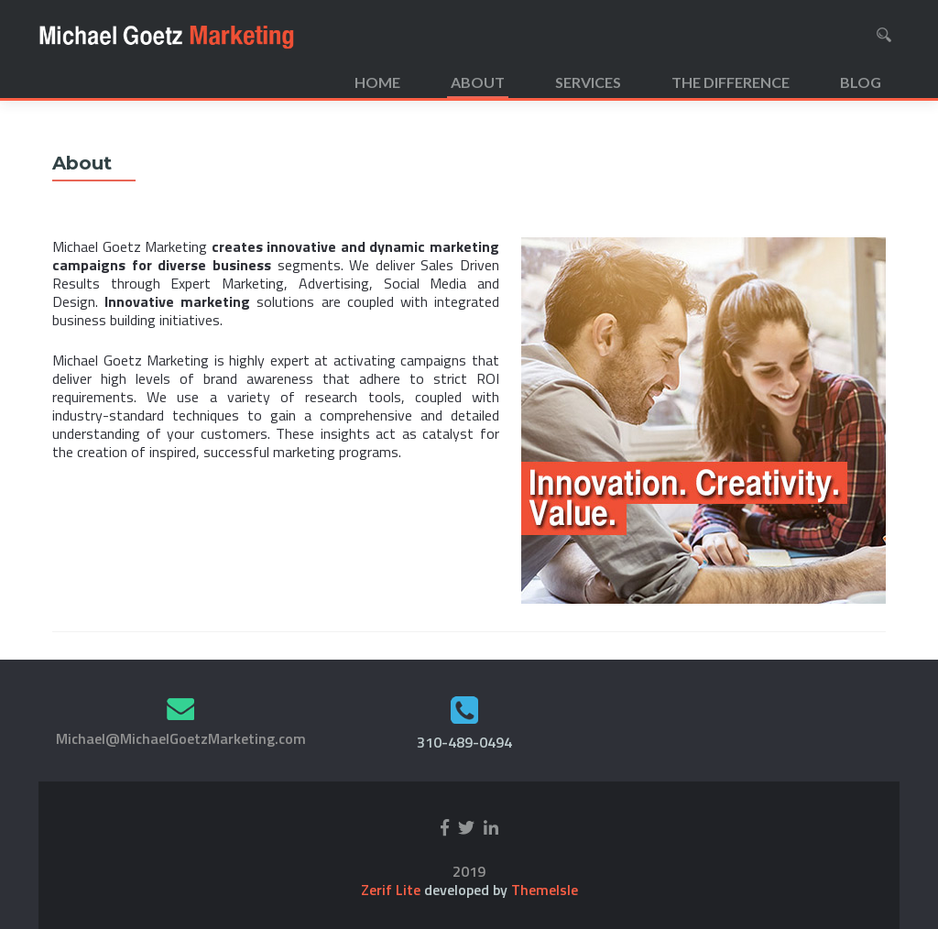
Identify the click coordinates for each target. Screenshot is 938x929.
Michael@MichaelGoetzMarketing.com (181, 738)
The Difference (730, 82)
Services (588, 82)
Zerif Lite (392, 890)
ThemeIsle (544, 890)
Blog (860, 82)
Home (377, 82)
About (478, 82)
